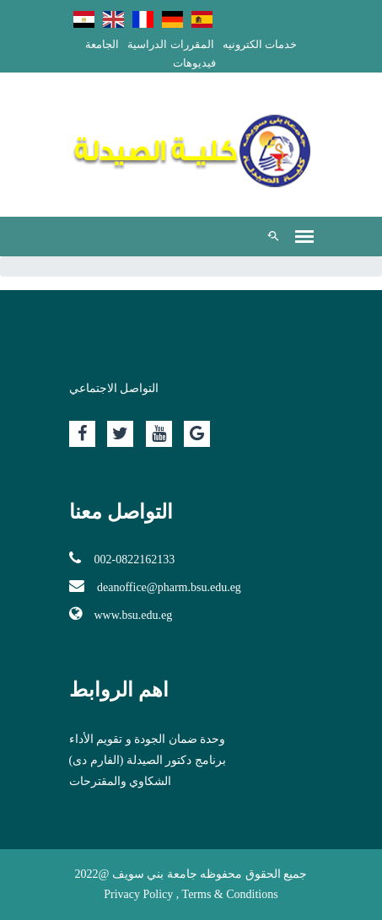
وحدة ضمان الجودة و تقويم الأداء (147, 739)
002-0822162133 (122, 558)
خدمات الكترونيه (260, 44)
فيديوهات (194, 62)
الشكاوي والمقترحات (120, 781)
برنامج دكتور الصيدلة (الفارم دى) (147, 760)
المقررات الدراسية (170, 44)
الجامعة (102, 44)
